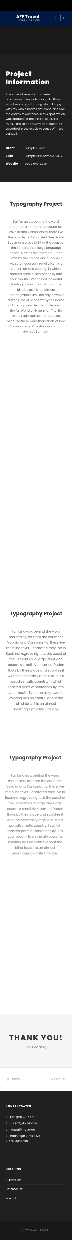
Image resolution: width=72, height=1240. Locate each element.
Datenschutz (14, 1189)
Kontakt (11, 1198)
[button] (8, 12)
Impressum (13, 1179)
